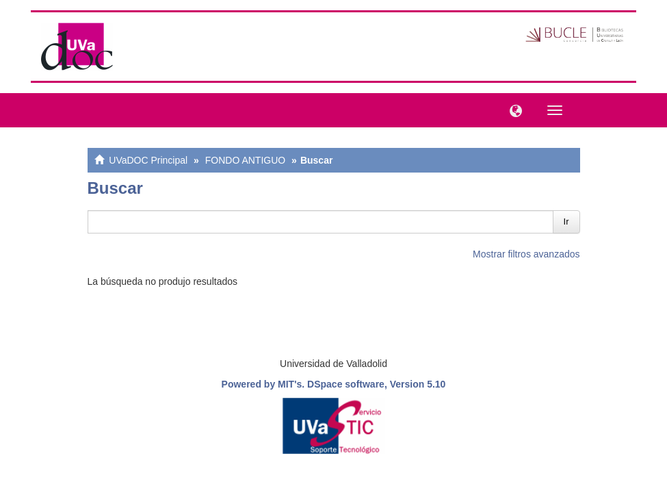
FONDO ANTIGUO (245, 160)
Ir (566, 221)
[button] (512, 109)
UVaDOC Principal (148, 160)
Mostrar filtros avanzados (526, 254)
